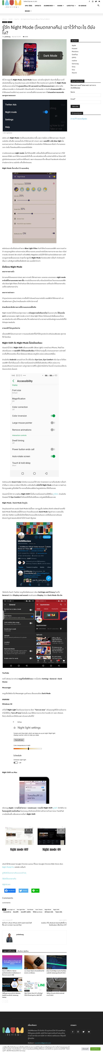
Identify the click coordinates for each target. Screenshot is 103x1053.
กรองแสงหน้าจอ (7, 912)
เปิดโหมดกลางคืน (49, 912)
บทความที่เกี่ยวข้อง (9, 951)
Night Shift (56, 909)
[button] (98, 6)
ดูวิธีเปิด (56, 494)
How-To (16, 19)
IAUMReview (49, 6)
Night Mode (48, 909)
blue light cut (11, 909)
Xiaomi (74, 73)
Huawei (74, 48)
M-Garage (82, 6)
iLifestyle (71, 6)
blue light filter (21, 909)
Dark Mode (30, 909)
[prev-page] (3, 1001)
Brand (28, 11)
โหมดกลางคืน (58, 912)
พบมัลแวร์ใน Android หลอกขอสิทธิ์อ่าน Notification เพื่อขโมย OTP (54, 924)
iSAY (26, 968)
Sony (73, 67)
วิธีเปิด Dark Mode (37, 912)
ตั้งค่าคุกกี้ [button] (85, 1049)
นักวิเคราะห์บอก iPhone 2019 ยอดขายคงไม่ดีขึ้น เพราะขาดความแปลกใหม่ (17, 924)
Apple (74, 45)
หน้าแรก (4, 19)
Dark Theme (39, 909)
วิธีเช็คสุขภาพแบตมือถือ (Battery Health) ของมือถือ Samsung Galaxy (11, 995)
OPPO (74, 58)
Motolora (75, 51)
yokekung (7, 36)
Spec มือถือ (28, 6)
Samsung (75, 64)
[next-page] (6, 1001)
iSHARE (60, 6)
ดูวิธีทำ (55, 808)
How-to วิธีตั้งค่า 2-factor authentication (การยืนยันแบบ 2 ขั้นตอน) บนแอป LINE (11, 973)
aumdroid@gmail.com (43, 1043)
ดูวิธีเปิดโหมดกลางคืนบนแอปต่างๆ (14, 873)
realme (74, 61)
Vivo (73, 70)
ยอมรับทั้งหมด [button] (95, 1049)
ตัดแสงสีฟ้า (16, 912)
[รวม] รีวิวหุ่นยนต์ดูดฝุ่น (79, 119)
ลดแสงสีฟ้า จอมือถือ (26, 912)
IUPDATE (38, 6)
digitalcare (6, 884)
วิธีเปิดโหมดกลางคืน (9, 879)
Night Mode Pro (8, 867)
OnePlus (75, 54)
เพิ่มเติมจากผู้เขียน (23, 951)
